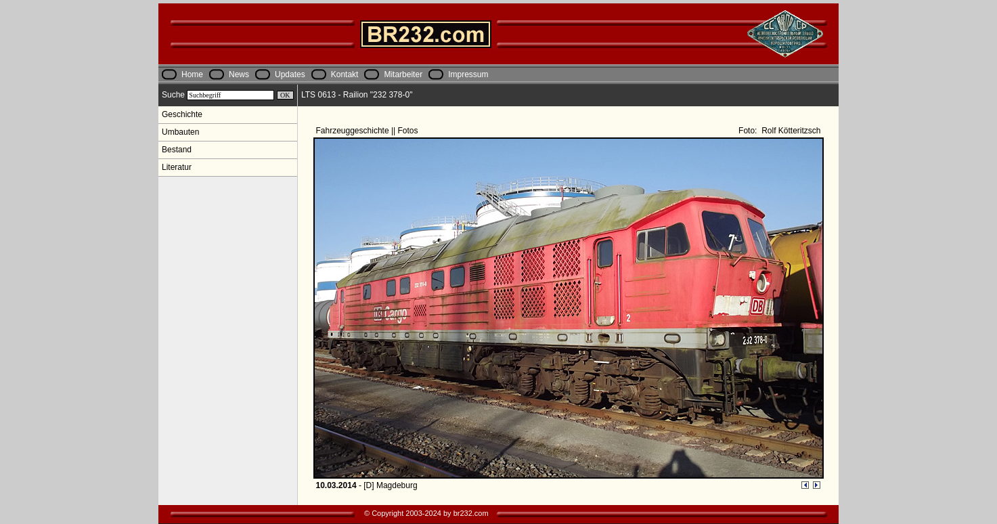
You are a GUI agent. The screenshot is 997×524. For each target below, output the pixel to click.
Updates (290, 74)
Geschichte (182, 114)
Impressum (468, 74)
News (239, 74)
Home (192, 74)
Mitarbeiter (403, 74)
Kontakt (345, 74)
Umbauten (180, 132)
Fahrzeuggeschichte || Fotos (368, 130)
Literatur (177, 167)
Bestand (177, 149)
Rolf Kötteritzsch (790, 130)
